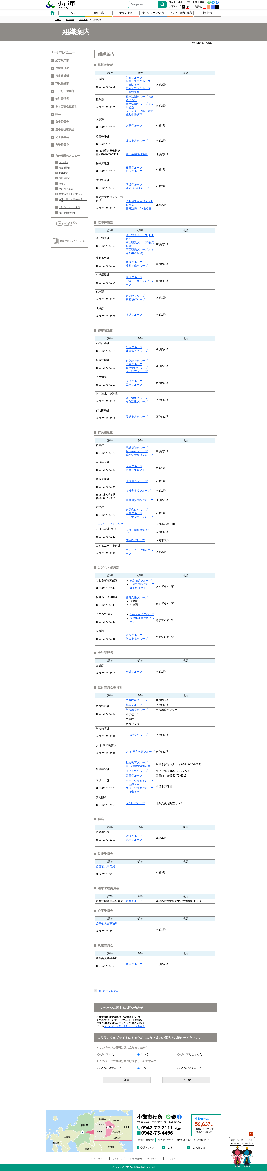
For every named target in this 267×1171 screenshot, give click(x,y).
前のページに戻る (108, 990)
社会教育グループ (137, 762)
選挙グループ (134, 901)
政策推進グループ (137, 140)
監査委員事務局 (105, 866)
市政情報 (207, 12)
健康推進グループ (137, 638)
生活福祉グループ (137, 451)
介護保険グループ (137, 481)
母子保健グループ (140, 587)
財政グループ (134, 77)
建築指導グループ (137, 350)
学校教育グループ (137, 734)
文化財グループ (135, 803)
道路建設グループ (137, 401)
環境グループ (134, 277)
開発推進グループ (137, 416)
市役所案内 (65, 178)
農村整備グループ (137, 265)
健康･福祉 (99, 12)
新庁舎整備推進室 (137, 154)
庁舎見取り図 (198, 1147)
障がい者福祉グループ (139, 454)
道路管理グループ (137, 367)
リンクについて (154, 1158)
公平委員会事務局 (107, 923)
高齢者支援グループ (138, 490)
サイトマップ (119, 1158)
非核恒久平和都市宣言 (71, 194)
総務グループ (134, 635)
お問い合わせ (136, 1158)
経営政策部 (62, 60)
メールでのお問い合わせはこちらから (124, 1026)
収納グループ (134, 314)
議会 (58, 114)
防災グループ (134, 184)
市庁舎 (62, 183)
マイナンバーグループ (139, 516)
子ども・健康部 (64, 91)
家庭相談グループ (140, 580)
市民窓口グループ (137, 509)
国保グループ (134, 466)
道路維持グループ (137, 360)
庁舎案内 (170, 1147)
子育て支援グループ (142, 584)
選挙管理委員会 (64, 129)
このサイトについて (98, 1158)
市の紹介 (63, 162)
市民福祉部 (62, 83)
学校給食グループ (137, 709)
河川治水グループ (137, 398)
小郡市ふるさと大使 (69, 207)
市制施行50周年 (67, 212)
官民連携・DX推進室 (138, 208)
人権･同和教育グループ (140, 751)
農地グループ (134, 964)
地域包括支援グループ (139, 500)
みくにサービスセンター (111, 524)
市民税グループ (135, 295)
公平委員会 (62, 137)
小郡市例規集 (66, 188)
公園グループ (134, 364)
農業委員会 (62, 144)
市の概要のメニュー (67, 155)
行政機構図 (65, 167)
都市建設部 (62, 75)
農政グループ (134, 262)
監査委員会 (62, 121)
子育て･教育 (125, 12)
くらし (72, 12)
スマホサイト (172, 1158)
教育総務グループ (137, 700)
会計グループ (134, 671)
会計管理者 (62, 98)
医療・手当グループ (142, 614)
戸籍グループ (134, 513)
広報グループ (134, 171)
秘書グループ (134, 167)
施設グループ (134, 704)
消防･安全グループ (137, 188)
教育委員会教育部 (66, 106)
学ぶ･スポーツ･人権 (153, 12)
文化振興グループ (137, 770)
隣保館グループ (135, 540)
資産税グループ (135, 299)
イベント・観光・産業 (180, 12)
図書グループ (134, 775)
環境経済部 (62, 68)
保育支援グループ (137, 597)
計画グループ (134, 347)
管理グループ (134, 381)
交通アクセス (147, 1147)
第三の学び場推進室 (138, 766)
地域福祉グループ (137, 447)
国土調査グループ (137, 371)
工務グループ (134, 384)
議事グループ (134, 839)
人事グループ (134, 125)
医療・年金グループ (138, 469)
